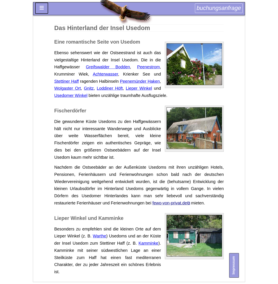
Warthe (99, 236)
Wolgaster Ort (67, 88)
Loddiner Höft (110, 88)
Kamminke (148, 243)
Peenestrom (148, 67)
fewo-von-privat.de (169, 203)
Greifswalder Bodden (108, 67)
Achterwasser (105, 74)
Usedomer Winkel (71, 95)
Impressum (233, 265)
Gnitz (89, 88)
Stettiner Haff (66, 81)
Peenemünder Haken (140, 81)
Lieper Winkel (139, 88)
